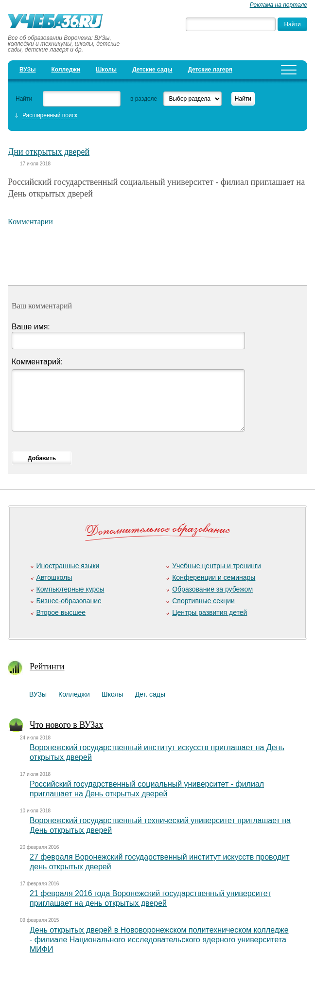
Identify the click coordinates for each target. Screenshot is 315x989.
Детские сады (152, 69)
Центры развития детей (209, 612)
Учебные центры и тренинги (216, 566)
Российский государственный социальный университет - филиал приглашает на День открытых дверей (147, 789)
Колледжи (66, 69)
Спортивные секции (203, 601)
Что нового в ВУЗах (66, 725)
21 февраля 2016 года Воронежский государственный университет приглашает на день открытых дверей (150, 898)
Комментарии (30, 221)
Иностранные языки (68, 566)
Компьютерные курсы (70, 589)
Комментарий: (37, 362)
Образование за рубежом (212, 589)
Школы (106, 69)
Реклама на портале (278, 4)
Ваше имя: (31, 327)
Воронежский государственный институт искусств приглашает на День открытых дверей (157, 752)
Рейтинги (47, 666)
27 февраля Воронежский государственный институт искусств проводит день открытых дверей (160, 862)
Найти (24, 98)
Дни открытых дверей (48, 152)
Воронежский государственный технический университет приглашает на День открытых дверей (160, 825)
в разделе (143, 98)
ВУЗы (27, 69)
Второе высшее (61, 612)
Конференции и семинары (213, 577)
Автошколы (54, 577)
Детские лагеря (210, 69)
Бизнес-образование (69, 601)
